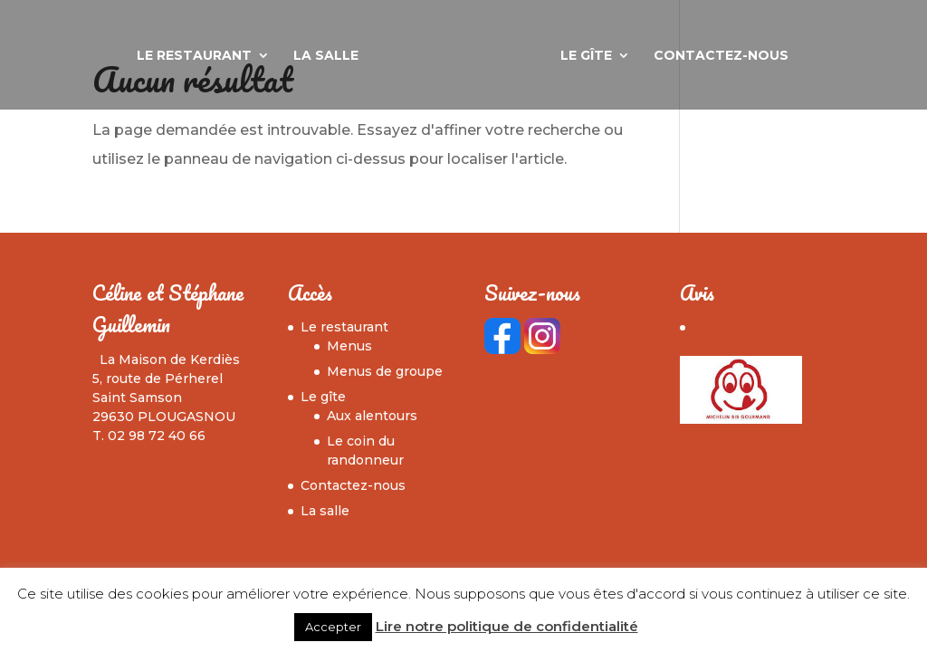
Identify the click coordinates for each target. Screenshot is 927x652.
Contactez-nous (721, 56)
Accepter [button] (333, 626)
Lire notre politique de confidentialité (507, 626)
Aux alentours (372, 416)
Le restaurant (194, 56)
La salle (325, 56)
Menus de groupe (385, 371)
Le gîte (586, 56)
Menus (349, 346)
